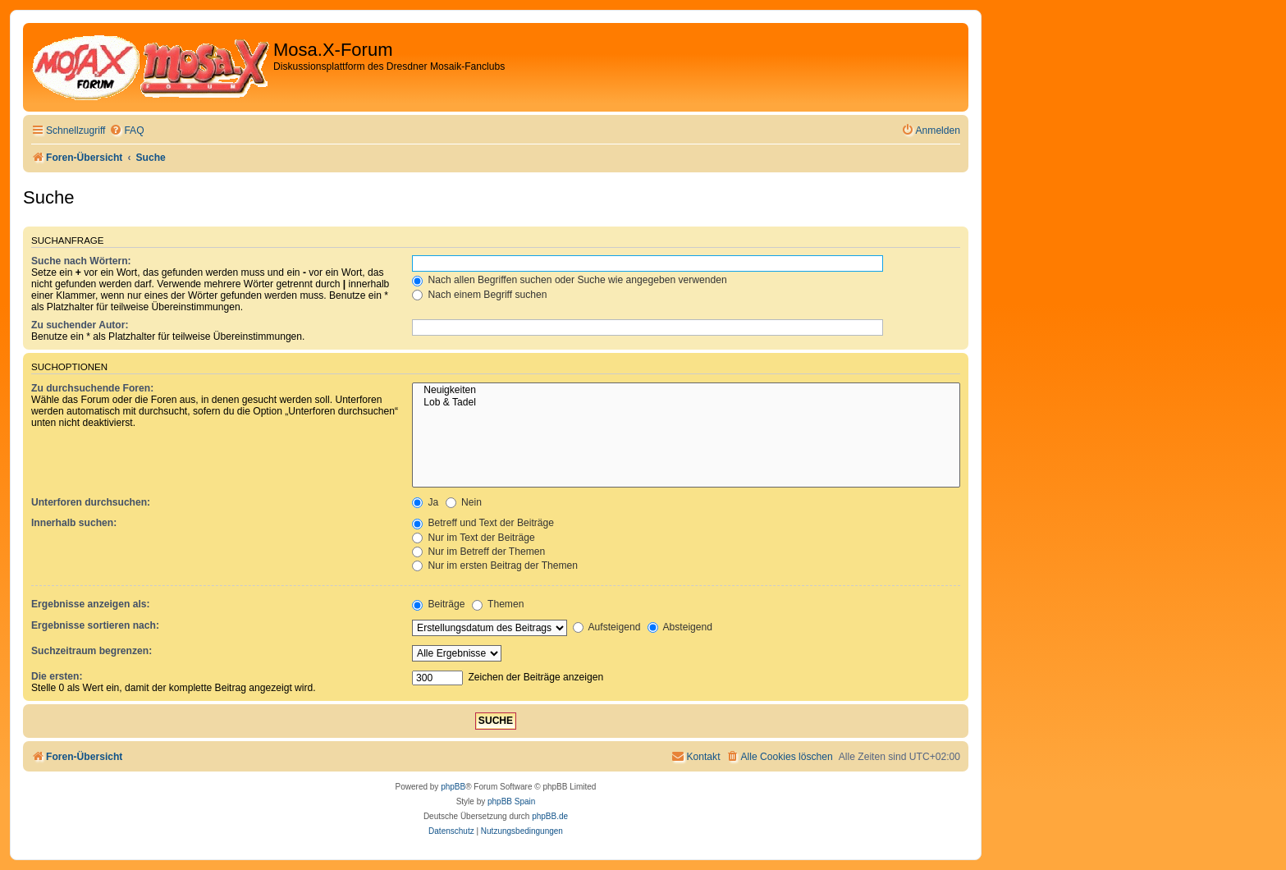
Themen (498, 604)
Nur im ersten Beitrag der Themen (495, 565)
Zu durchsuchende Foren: (92, 388)
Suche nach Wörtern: (81, 261)
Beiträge (438, 604)
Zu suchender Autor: (79, 325)
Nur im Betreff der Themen (478, 551)
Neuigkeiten (686, 390)
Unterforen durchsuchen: (90, 502)
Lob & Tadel (686, 403)
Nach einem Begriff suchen (479, 294)
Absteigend (680, 627)
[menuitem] (126, 131)
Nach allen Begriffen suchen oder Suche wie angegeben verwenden (569, 280)
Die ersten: (57, 676)
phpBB (453, 786)
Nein (464, 502)
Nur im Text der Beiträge (473, 537)
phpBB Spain (511, 801)
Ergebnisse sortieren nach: (95, 625)
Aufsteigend (607, 627)
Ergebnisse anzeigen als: (90, 604)
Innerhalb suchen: (74, 523)
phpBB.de (550, 816)
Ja (425, 502)
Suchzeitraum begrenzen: (91, 651)
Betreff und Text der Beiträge (483, 523)
